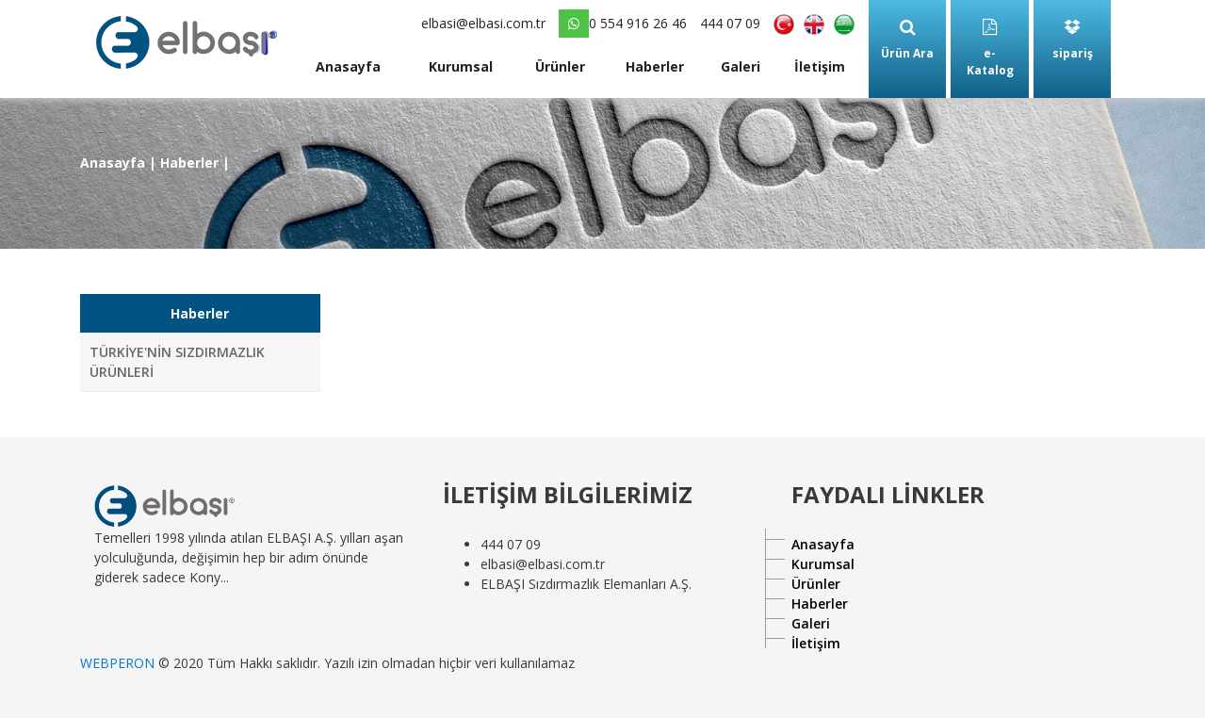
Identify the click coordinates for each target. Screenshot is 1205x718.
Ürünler (560, 66)
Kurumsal (461, 66)
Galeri (740, 66)
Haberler (655, 66)
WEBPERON (117, 663)
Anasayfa (348, 66)
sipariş (1072, 40)
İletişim (819, 66)
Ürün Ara (907, 40)
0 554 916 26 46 (623, 23)
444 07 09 (730, 23)
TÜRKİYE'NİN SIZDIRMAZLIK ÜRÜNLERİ (177, 362)
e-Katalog (990, 48)
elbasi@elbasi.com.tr (483, 23)
